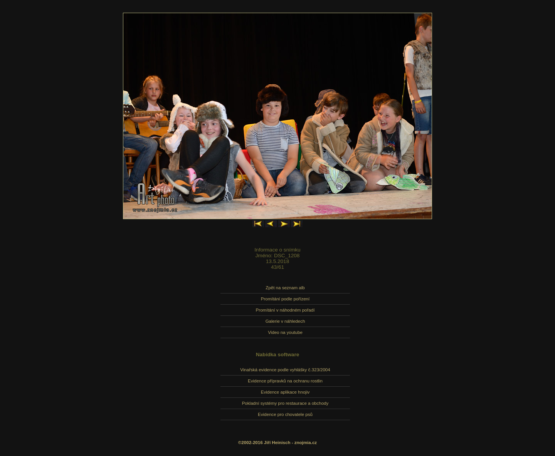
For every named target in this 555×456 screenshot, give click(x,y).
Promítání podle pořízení (285, 299)
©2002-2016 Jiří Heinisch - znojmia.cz (277, 442)
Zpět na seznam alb (285, 287)
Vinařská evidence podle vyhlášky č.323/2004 (285, 369)
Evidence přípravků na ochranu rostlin (285, 381)
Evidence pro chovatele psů (285, 414)
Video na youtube (285, 332)
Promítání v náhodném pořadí (285, 310)
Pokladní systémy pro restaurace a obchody (285, 403)
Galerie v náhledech (285, 321)
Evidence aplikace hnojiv (285, 392)
